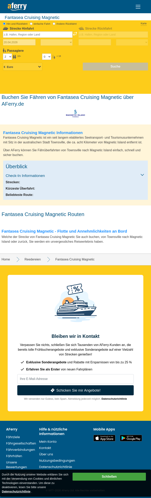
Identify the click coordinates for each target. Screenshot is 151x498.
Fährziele (13, 437)
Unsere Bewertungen (16, 464)
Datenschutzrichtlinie (114, 398)
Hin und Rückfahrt (16, 23)
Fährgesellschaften (21, 443)
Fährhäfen (14, 456)
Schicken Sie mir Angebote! (75, 390)
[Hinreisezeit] (57, 42)
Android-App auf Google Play (131, 438)
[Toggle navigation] (138, 7)
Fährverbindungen (20, 449)
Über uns (46, 454)
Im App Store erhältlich (104, 438)
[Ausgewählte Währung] (22, 67)
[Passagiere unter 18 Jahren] (46, 57)
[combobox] (38, 34)
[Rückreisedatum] (94, 42)
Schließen (109, 476)
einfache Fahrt (41, 23)
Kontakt (45, 448)
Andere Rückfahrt (66, 23)
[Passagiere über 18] (7, 57)
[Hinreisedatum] (19, 42)
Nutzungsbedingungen (57, 460)
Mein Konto (47, 441)
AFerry (11, 429)
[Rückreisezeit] (132, 42)
